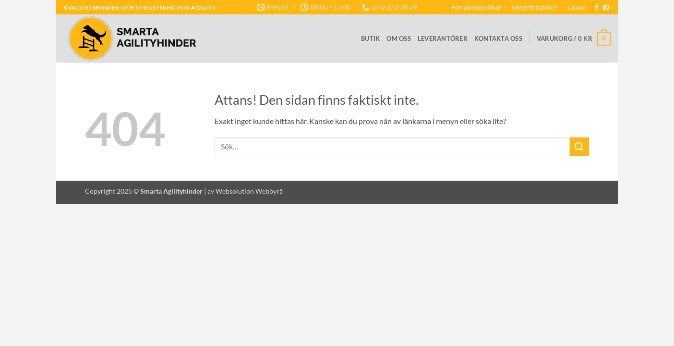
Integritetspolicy (534, 7)
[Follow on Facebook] (597, 7)
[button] (574, 38)
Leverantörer (443, 38)
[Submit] (579, 146)
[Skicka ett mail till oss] (606, 7)
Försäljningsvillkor (476, 7)
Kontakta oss (498, 38)
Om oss (398, 38)
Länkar (577, 7)
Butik (370, 38)
